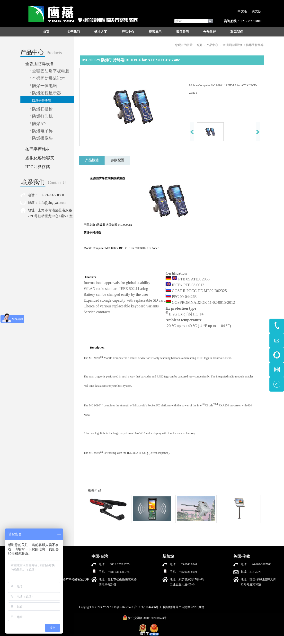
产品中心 (212, 45)
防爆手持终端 (255, 45)
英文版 (256, 11)
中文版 (242, 11)
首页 (46, 32)
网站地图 (168, 607)
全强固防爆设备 (232, 45)
